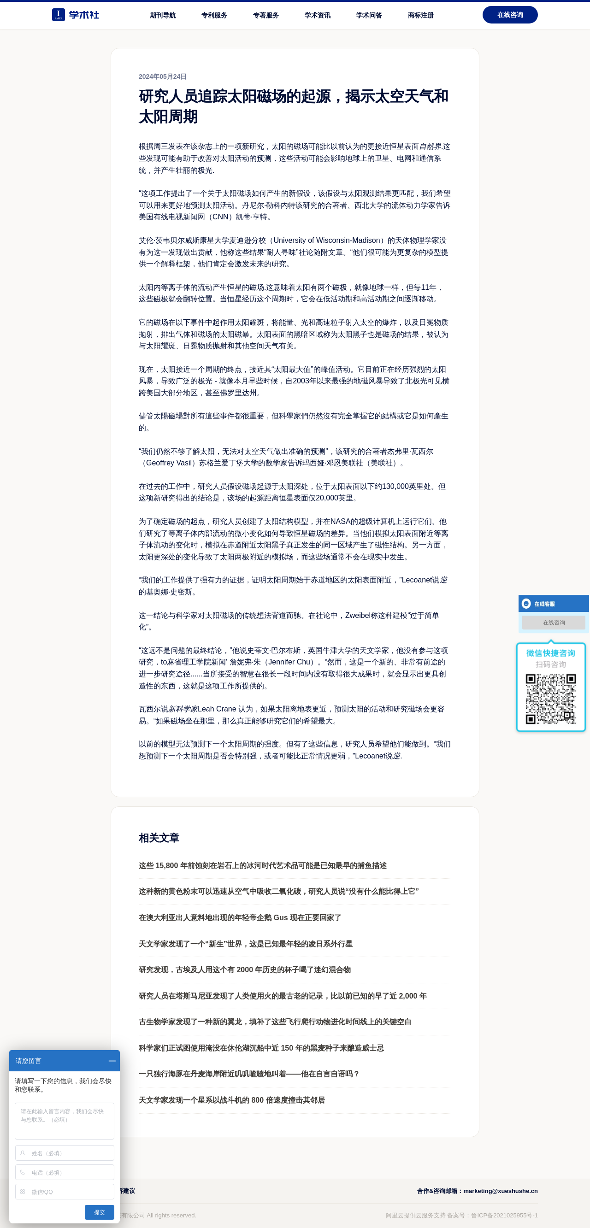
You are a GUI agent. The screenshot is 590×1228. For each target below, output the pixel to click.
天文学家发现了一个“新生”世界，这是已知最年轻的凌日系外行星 (246, 944)
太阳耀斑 (249, 322)
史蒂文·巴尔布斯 (274, 650)
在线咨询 (510, 14)
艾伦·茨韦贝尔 (162, 240)
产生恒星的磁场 (238, 287)
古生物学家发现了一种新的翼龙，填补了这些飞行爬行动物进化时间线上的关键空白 (275, 1022)
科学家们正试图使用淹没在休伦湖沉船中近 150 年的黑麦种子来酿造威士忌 (261, 1048)
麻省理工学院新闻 (196, 662)
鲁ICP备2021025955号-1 (504, 1215)
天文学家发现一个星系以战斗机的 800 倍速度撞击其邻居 (232, 1100)
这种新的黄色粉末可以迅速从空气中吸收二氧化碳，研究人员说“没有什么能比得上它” (279, 891)
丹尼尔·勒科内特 (268, 205)
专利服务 (214, 15)
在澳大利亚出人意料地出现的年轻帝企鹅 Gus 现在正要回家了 (240, 918)
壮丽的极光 (194, 170)
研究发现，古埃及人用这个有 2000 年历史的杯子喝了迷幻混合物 (245, 970)
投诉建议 (123, 1190)
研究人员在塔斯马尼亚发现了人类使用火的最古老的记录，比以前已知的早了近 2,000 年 (283, 996)
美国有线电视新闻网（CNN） (187, 217)
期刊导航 (163, 15)
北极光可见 (423, 381)
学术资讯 (317, 15)
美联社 (352, 463)
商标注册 (421, 15)
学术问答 (369, 15)
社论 (306, 252)
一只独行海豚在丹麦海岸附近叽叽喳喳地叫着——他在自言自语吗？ (249, 1074)
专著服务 (266, 15)
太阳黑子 (352, 334)
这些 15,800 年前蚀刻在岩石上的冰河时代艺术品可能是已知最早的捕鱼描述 (263, 866)
